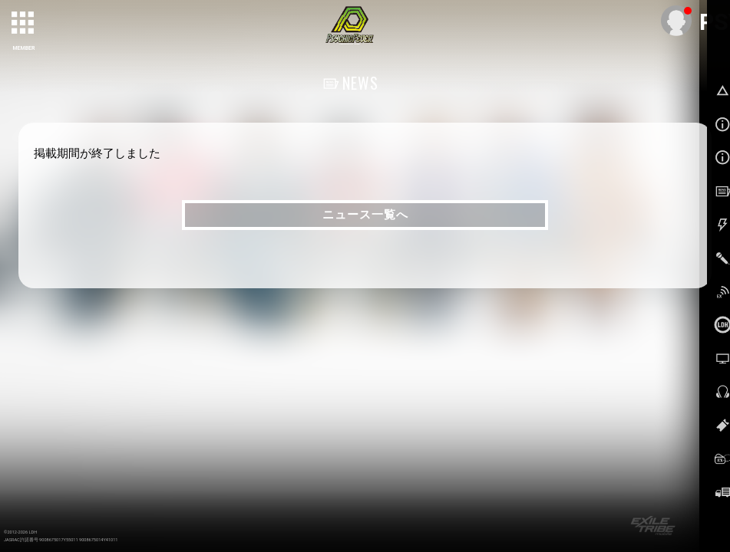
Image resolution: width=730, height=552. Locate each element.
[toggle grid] (24, 24)
